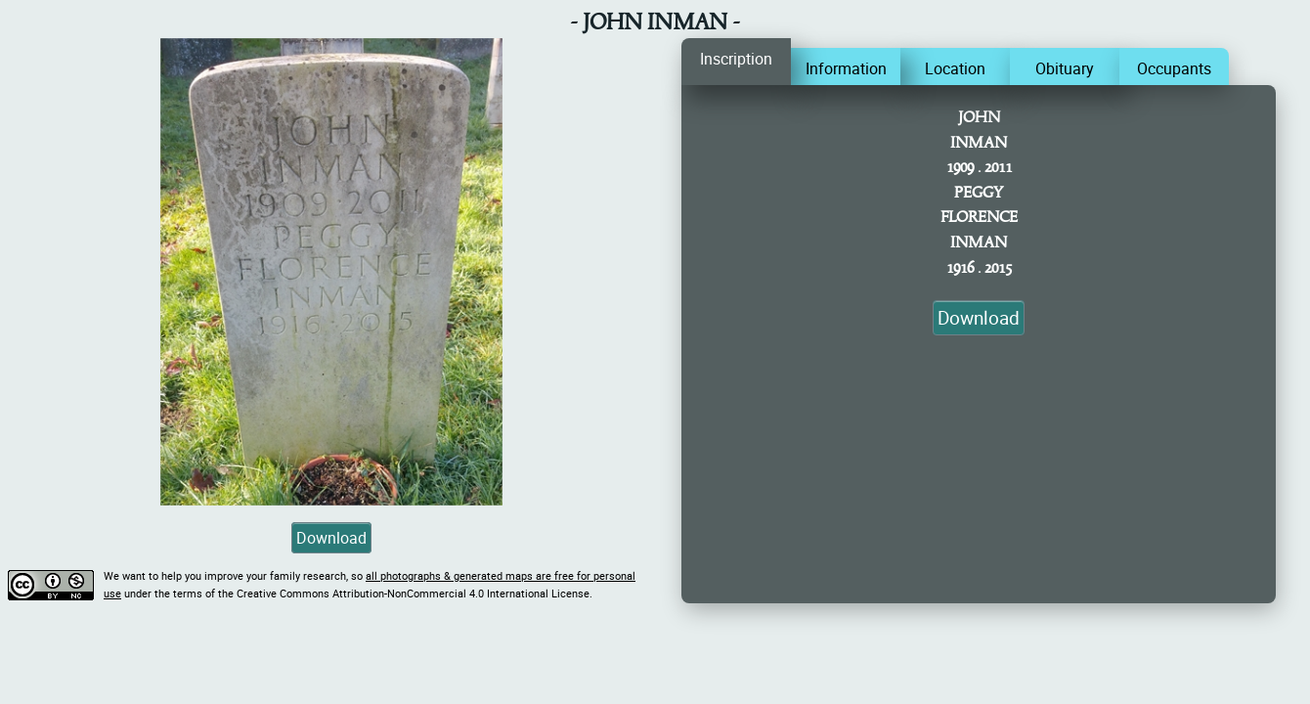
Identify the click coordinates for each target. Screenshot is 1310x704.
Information (846, 68)
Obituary (1064, 68)
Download (331, 538)
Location (955, 68)
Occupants (1174, 68)
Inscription (736, 58)
